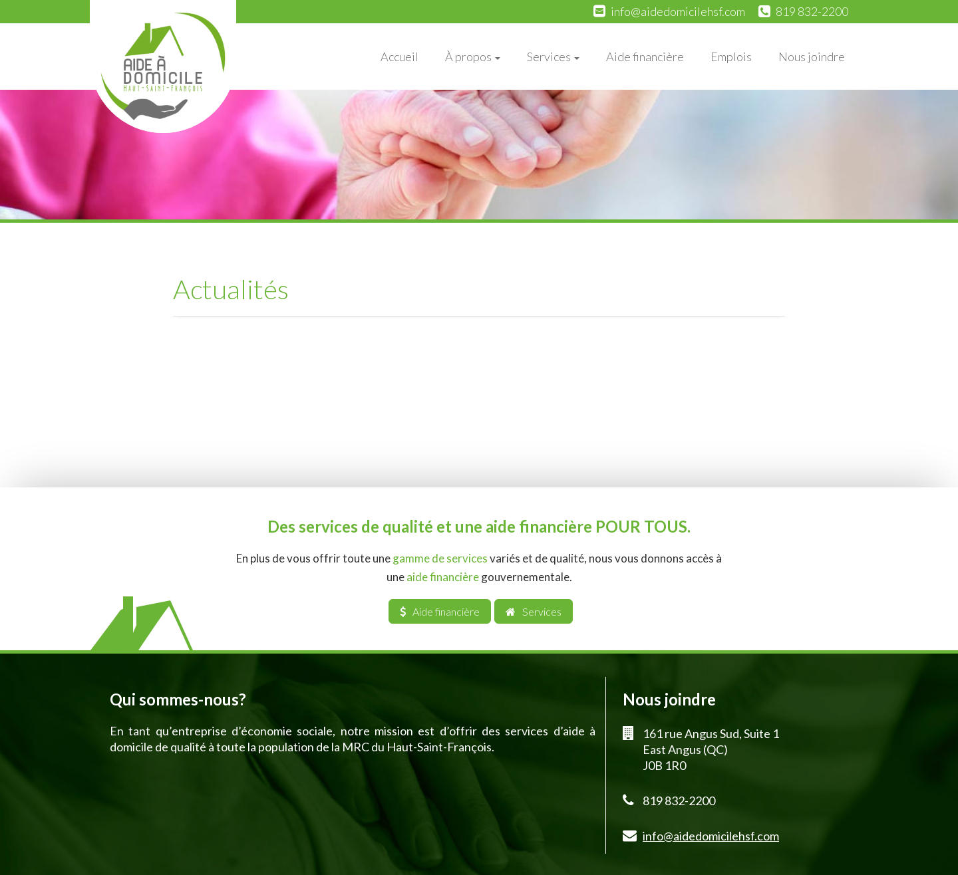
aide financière (442, 577)
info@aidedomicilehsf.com (678, 11)
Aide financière (645, 56)
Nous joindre (811, 56)
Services (553, 56)
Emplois (731, 56)
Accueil (399, 56)
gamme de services (440, 558)
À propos (472, 56)
